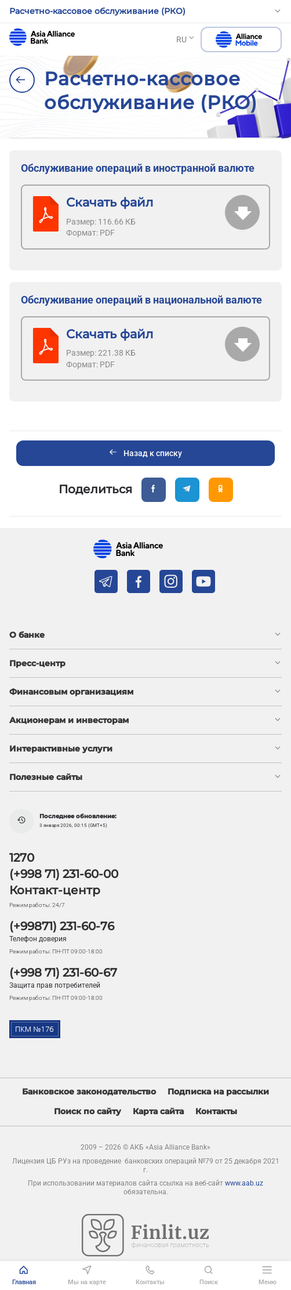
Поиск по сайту (87, 1111)
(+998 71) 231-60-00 (63, 874)
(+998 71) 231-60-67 (63, 973)
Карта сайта (158, 1111)
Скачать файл (109, 202)
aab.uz (42, 37)
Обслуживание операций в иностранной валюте (137, 168)
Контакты (216, 1111)
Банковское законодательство (89, 1092)
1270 (21, 858)
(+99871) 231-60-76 (61, 926)
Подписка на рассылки (218, 1092)
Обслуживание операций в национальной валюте (141, 300)
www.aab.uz (244, 1183)
